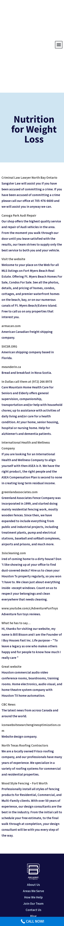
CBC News (8, 704)
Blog (33, 916)
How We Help (33, 897)
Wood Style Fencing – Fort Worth (25, 783)
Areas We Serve (33, 891)
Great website (11, 666)
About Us (33, 885)
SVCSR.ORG (9, 346)
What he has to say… (16, 623)
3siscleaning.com (14, 553)
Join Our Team (33, 903)
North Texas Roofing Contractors (25, 745)
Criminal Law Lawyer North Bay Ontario (29, 177)
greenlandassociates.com (20, 492)
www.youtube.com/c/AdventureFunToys (30, 608)
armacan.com (11, 326)
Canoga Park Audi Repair (19, 215)
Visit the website (13, 259)
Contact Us (33, 910)
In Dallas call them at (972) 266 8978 (27, 381)
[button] (58, 44)
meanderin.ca (11, 367)
